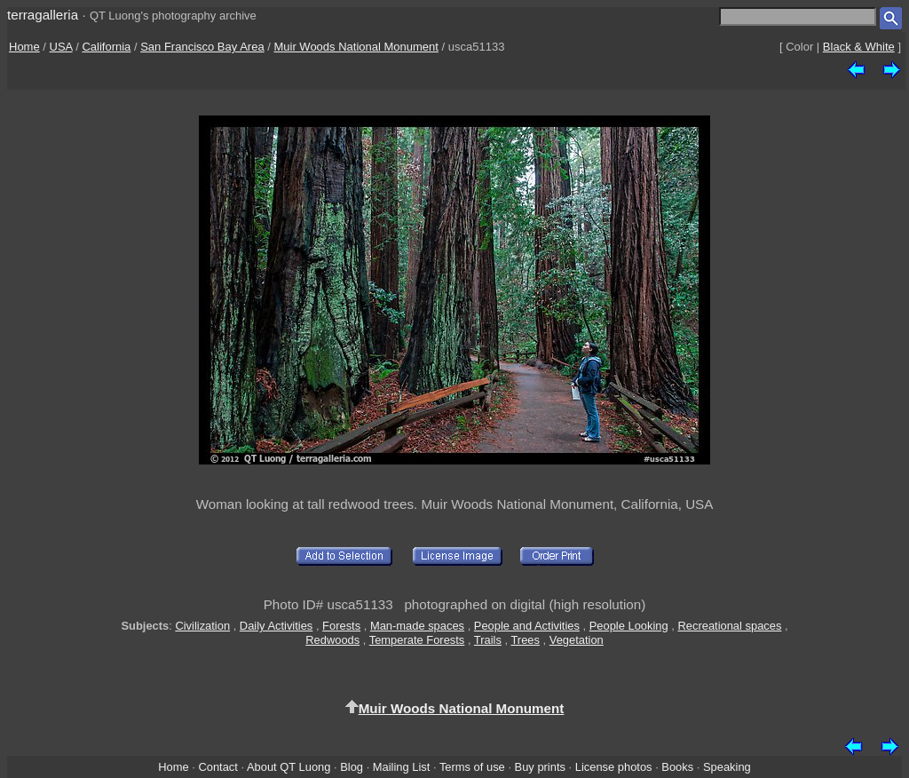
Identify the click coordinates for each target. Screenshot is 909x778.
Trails (488, 640)
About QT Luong (288, 767)
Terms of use (472, 767)
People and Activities (527, 625)
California (106, 46)
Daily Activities (276, 625)
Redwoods (332, 640)
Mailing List (402, 767)
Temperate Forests (417, 640)
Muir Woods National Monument (355, 46)
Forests (341, 625)
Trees (525, 640)
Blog (351, 767)
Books (677, 767)
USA (61, 46)
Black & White (859, 46)
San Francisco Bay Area (202, 46)
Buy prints (540, 767)
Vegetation (576, 640)
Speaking (727, 767)
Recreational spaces (729, 625)
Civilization (202, 625)
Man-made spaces (417, 625)
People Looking (628, 625)
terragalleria (42, 14)
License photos (613, 767)
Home (24, 46)
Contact (217, 767)
